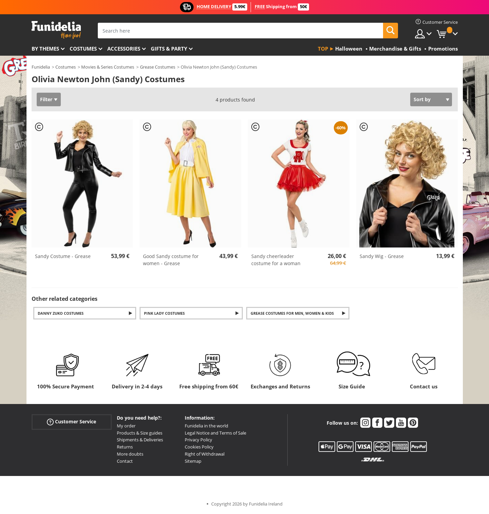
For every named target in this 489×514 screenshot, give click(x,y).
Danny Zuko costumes (61, 313)
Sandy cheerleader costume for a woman (276, 260)
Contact (125, 461)
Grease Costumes (157, 67)
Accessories (123, 48)
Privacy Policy (198, 440)
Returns (125, 447)
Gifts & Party (169, 48)
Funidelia (41, 67)
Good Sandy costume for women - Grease (171, 260)
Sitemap (193, 461)
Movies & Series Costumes (107, 67)
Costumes (83, 48)
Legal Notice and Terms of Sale (215, 433)
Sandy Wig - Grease (382, 256)
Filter (46, 99)
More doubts (130, 454)
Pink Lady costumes (164, 313)
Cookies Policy (199, 447)
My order (126, 426)
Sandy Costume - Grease (63, 256)
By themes (45, 48)
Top (323, 48)
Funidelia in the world (206, 426)
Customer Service (71, 421)
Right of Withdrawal (204, 454)
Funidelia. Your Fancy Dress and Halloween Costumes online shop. (56, 30)
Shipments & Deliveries (140, 440)
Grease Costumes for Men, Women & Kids (292, 313)
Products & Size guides (139, 433)
